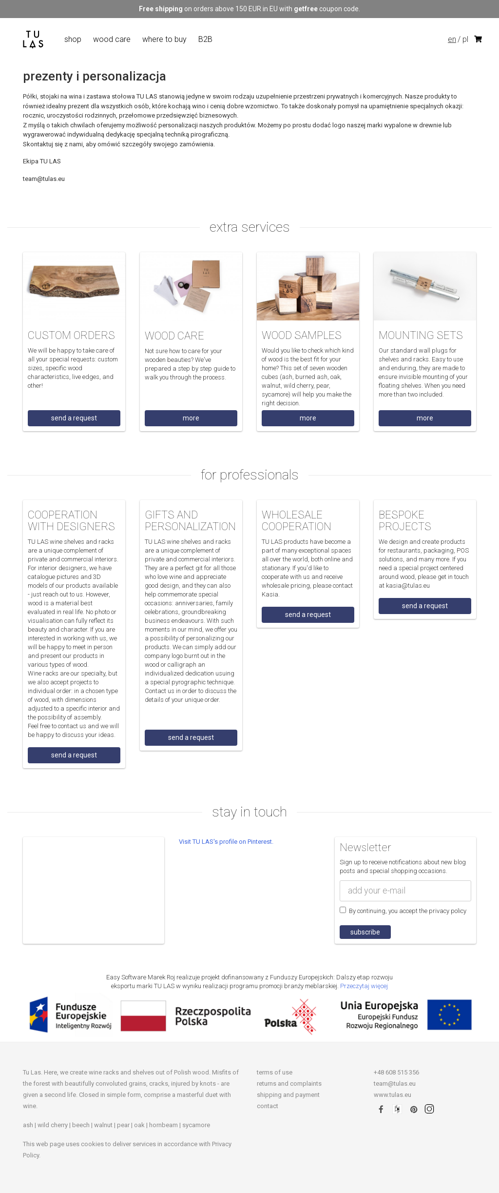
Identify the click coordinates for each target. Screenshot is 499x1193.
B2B (205, 39)
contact (267, 1106)
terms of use (274, 1072)
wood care (112, 39)
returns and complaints (289, 1083)
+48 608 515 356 (396, 1072)
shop (72, 39)
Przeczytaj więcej (364, 986)
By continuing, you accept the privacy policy (403, 911)
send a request (74, 418)
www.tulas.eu (392, 1094)
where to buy (164, 39)
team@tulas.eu (395, 1083)
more (191, 418)
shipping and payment (288, 1094)
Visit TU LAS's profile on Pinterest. (226, 841)
